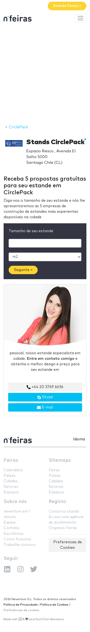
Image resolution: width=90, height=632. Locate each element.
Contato (11, 528)
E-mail (45, 407)
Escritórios (14, 534)
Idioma (79, 439)
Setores (11, 487)
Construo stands (64, 511)
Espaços (11, 492)
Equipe (10, 522)
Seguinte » (23, 270)
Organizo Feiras (63, 528)
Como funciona (17, 539)
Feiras (11, 460)
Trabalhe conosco (20, 545)
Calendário (13, 470)
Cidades (11, 481)
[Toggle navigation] (80, 18)
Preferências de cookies (21, 610)
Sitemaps (60, 460)
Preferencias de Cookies (67, 544)
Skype (45, 397)
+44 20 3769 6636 (45, 387)
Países (9, 476)
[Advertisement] (45, 74)
